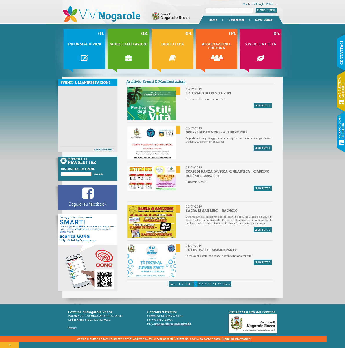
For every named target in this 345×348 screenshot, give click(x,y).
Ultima (227, 284)
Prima (173, 284)
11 (214, 284)
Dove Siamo (264, 20)
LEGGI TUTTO (262, 105)
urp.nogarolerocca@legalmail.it (172, 323)
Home (213, 20)
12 (219, 284)
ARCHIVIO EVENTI (104, 149)
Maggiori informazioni (236, 339)
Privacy (72, 327)
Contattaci (236, 20)
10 (209, 284)
